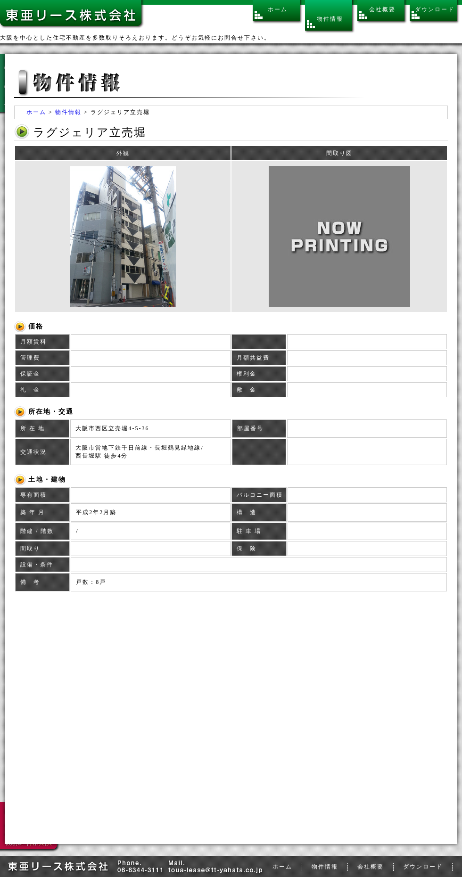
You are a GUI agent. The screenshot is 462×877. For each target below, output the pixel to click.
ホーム (36, 112)
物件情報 (68, 112)
